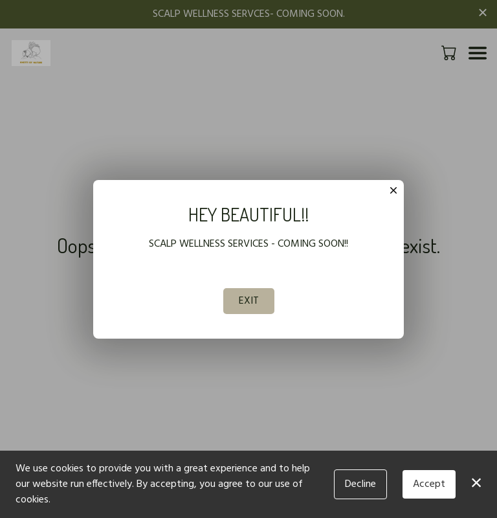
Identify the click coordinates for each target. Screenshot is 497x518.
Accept (429, 484)
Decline (360, 484)
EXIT (249, 301)
